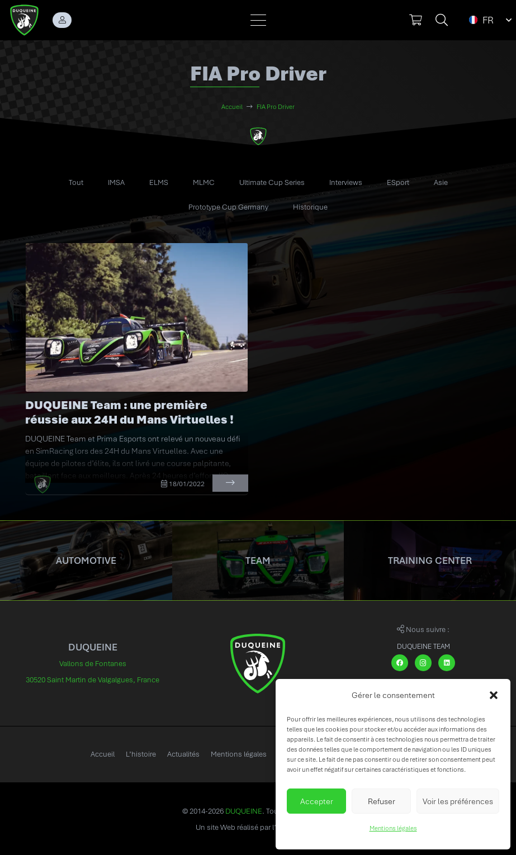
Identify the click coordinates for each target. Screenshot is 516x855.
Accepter (316, 801)
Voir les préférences (458, 801)
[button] (493, 695)
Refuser (381, 801)
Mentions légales (393, 828)
